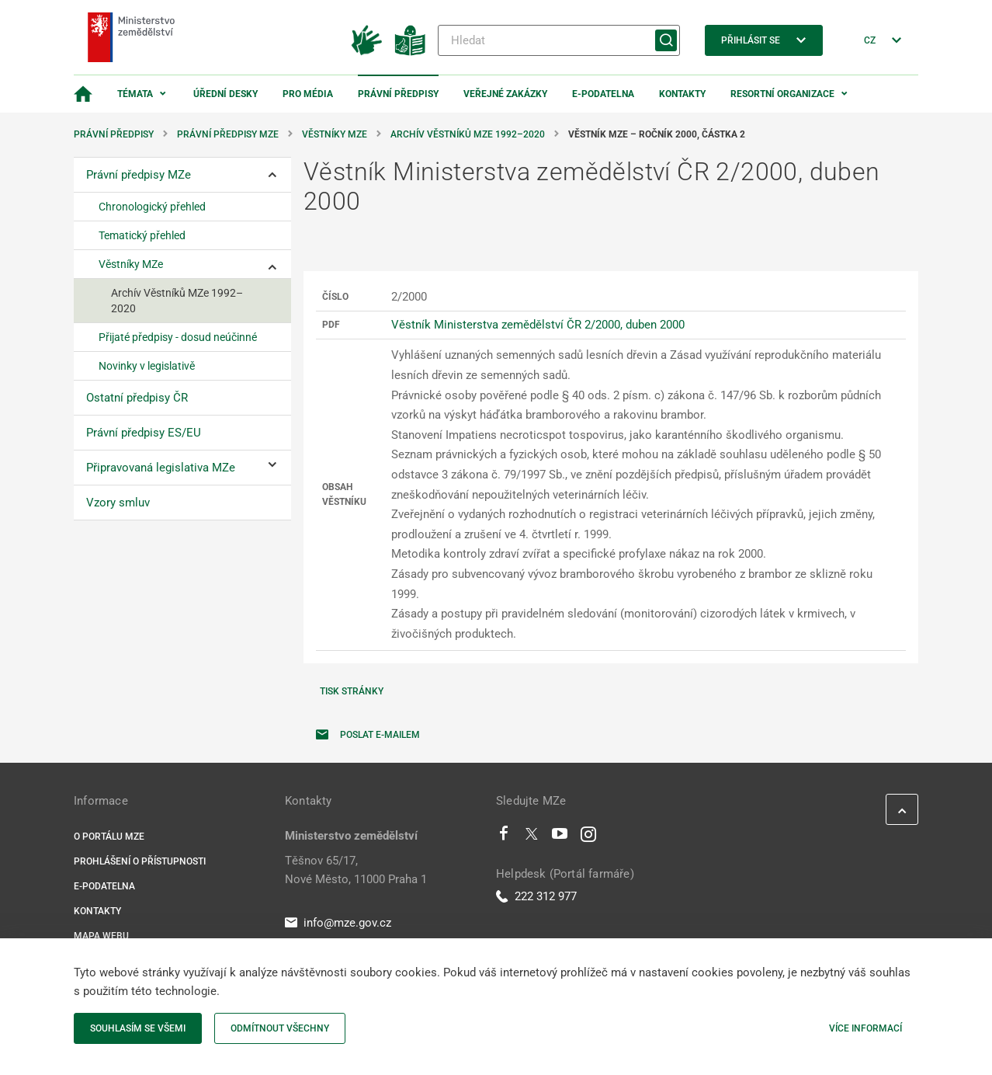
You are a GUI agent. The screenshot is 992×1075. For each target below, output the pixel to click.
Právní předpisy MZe (228, 134)
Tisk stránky (351, 691)
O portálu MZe (109, 836)
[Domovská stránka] (83, 94)
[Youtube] (560, 837)
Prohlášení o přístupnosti (140, 861)
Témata (135, 94)
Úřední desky (225, 94)
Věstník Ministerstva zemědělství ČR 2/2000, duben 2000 (538, 325)
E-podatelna (603, 94)
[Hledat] (559, 40)
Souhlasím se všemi (138, 1028)
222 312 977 (536, 896)
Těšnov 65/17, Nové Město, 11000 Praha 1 (356, 870)
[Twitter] (531, 837)
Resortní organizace (782, 94)
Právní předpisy (398, 94)
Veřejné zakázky (505, 94)
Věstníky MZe (334, 134)
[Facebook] (504, 837)
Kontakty (682, 94)
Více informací (865, 1028)
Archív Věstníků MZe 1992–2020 (467, 134)
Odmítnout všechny (280, 1028)
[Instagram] (588, 837)
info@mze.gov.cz (338, 923)
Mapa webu (101, 936)
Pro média (308, 94)
